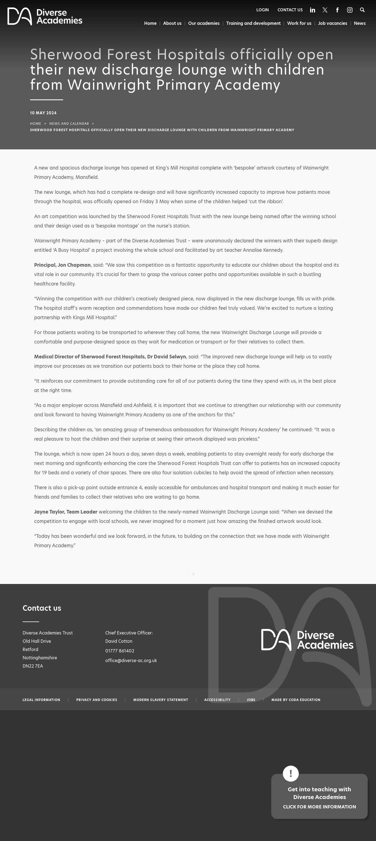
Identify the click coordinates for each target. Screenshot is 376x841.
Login (262, 10)
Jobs (251, 700)
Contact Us (290, 10)
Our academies (202, 23)
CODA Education (305, 700)
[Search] (362, 10)
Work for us (299, 23)
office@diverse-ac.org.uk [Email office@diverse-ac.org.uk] (131, 660)
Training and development (252, 23)
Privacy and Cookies (96, 700)
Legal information (41, 700)
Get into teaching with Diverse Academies (319, 798)
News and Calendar (69, 123)
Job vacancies (332, 23)
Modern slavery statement (160, 700)
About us (171, 23)
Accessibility (217, 700)
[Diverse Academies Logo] (44, 24)
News (360, 23)
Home (148, 23)
